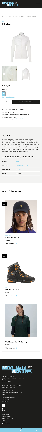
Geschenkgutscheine (8, 397)
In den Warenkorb (25, 102)
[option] (3, 94)
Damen (18, 119)
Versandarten (6, 414)
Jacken (10, 119)
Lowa (6, 287)
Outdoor (19, 166)
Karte (3, 394)
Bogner (4, 21)
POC (6, 339)
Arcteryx (8, 235)
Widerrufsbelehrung (8, 418)
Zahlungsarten (6, 416)
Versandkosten (18, 113)
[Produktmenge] (6, 102)
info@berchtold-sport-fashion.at (12, 392)
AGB (3, 420)
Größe (4, 90)
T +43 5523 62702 (7, 390)
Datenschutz (6, 424)
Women (18, 169)
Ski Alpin (25, 166)
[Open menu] (38, 4)
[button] (5, 46)
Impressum (5, 422)
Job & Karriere (6, 399)
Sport (14, 119)
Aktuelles (5, 401)
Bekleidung (23, 119)
